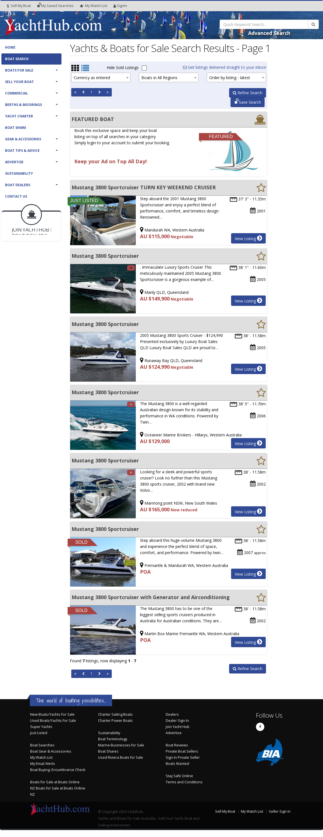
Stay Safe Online (179, 776)
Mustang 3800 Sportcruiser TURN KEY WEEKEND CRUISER (144, 187)
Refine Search (247, 92)
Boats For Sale (19, 70)
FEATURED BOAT (93, 119)
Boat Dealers (17, 185)
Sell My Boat (19, 5)
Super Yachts (41, 726)
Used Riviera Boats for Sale (120, 757)
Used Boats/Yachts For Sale (53, 720)
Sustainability (19, 173)
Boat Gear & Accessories (50, 751)
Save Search (247, 102)
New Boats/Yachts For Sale (52, 714)
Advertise (14, 162)
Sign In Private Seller (183, 757)
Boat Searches (42, 745)
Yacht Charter (19, 116)
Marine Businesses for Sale (121, 745)
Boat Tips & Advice (22, 150)
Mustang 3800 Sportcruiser (105, 256)
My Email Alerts (42, 763)
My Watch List (41, 757)
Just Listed (38, 732)
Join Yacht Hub (177, 726)
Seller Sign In (280, 811)
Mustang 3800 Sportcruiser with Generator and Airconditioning (151, 597)
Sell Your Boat (19, 81)
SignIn (120, 5)
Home (10, 47)
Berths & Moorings (23, 104)
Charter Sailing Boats (115, 714)
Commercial (16, 93)
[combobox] (100, 77)
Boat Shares (108, 751)
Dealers (172, 714)
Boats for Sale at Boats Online (55, 782)
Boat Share (15, 127)
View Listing (248, 238)
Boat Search (16, 58)
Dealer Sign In (177, 720)
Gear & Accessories (23, 139)
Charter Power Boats (115, 720)
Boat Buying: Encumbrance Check (57, 769)
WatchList (93, 6)
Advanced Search (269, 33)
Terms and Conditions (184, 782)
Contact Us (16, 196)
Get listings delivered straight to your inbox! (224, 67)
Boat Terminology (112, 739)
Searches (55, 5)
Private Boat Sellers (182, 751)
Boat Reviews (177, 745)
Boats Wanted (177, 763)
